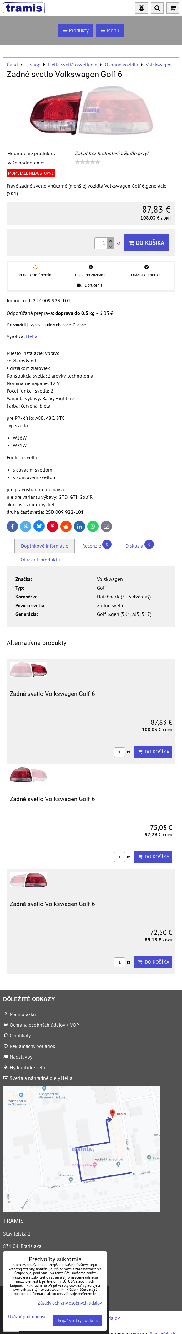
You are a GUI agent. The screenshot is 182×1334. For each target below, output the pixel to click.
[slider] (87, 161)
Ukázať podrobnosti (27, 1317)
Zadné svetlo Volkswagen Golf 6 (52, 693)
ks (122, 752)
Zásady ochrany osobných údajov (70, 1303)
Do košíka (146, 243)
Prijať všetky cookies (78, 1320)
